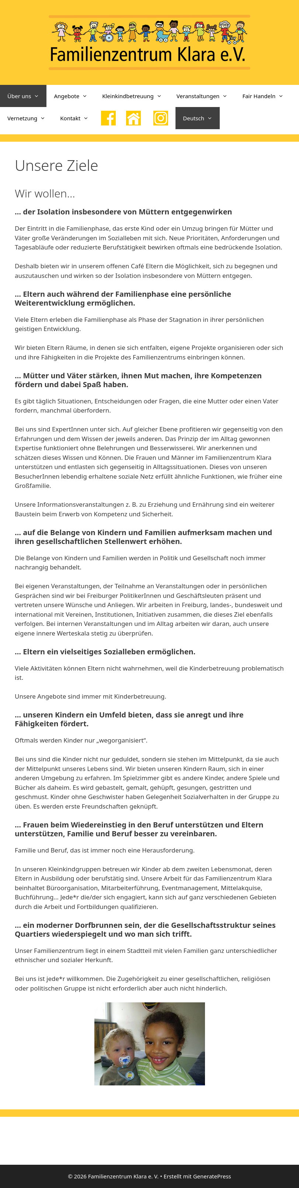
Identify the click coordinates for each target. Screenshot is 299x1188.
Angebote (74, 96)
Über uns (26, 96)
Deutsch (201, 118)
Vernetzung (30, 118)
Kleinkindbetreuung (135, 96)
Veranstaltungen (206, 96)
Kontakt (78, 118)
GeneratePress (212, 1176)
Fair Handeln (266, 96)
